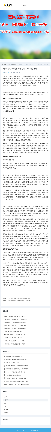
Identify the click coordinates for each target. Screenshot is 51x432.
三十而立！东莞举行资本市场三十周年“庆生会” (19, 300)
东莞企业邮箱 (34, 430)
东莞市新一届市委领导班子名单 (13, 356)
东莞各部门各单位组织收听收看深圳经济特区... (16, 381)
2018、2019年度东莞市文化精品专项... (14, 372)
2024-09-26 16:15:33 (15, 73)
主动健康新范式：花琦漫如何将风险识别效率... (15, 322)
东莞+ (5, 73)
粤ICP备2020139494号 (26, 430)
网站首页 (4, 64)
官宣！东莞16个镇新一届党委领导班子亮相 (15, 359)
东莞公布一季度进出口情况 (11, 362)
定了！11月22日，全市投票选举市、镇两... (15, 378)
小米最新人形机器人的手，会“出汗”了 (13, 338)
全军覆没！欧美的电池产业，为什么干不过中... (15, 341)
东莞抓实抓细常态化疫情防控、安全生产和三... (16, 369)
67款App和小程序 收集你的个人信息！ (13, 331)
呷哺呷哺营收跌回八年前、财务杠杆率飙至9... (15, 319)
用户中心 (25, 5)
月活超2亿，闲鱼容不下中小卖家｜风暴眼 (14, 334)
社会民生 (6, 397)
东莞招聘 (6, 412)
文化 (5, 403)
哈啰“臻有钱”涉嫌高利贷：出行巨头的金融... (15, 316)
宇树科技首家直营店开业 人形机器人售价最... (15, 328)
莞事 (9, 64)
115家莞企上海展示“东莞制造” (12, 375)
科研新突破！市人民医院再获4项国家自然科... (16, 384)
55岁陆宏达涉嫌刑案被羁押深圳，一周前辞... (15, 344)
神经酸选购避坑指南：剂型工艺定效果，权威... (15, 325)
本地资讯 (14, 64)
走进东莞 (6, 409)
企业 (5, 406)
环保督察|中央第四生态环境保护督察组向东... (16, 366)
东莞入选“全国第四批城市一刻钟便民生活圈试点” (19, 298)
